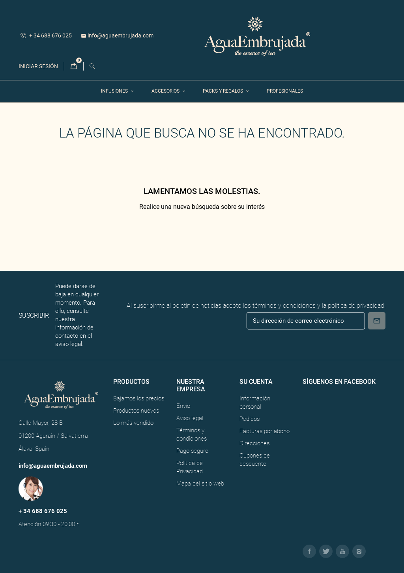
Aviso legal (189, 418)
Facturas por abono (264, 431)
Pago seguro (192, 450)
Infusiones (115, 91)
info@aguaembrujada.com (117, 35)
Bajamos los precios (138, 398)
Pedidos (249, 418)
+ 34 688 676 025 (46, 35)
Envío (183, 405)
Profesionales (285, 91)
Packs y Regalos (223, 91)
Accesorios (166, 91)
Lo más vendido (133, 422)
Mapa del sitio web (200, 483)
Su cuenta (256, 381)
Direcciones (254, 443)
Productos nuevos (136, 410)
